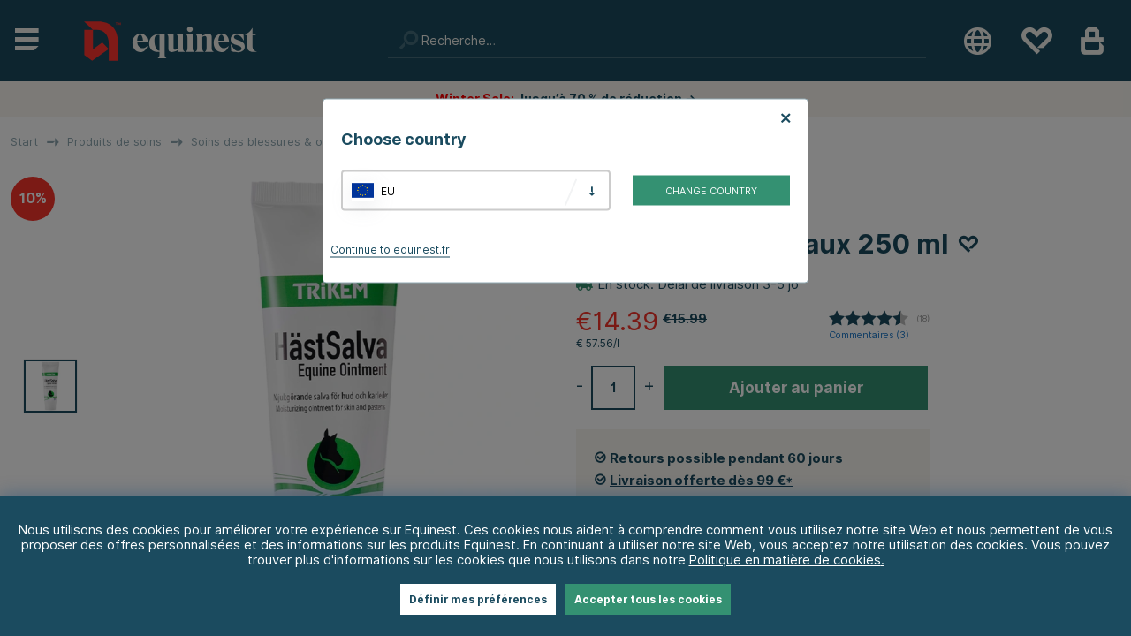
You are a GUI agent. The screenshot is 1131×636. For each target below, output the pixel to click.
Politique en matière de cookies (785, 559)
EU (388, 190)
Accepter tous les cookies (648, 599)
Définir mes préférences (478, 599)
